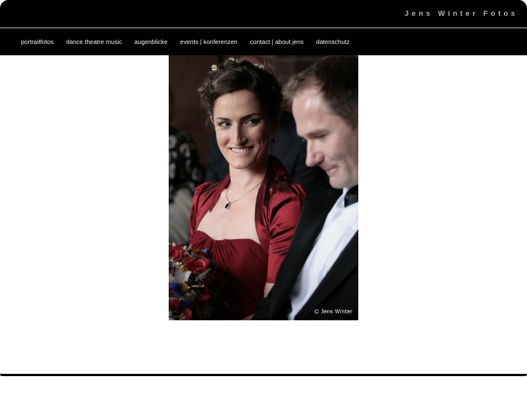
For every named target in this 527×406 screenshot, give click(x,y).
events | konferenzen (209, 41)
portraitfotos (37, 41)
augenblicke (151, 41)
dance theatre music (94, 41)
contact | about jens (277, 41)
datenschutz (332, 41)
